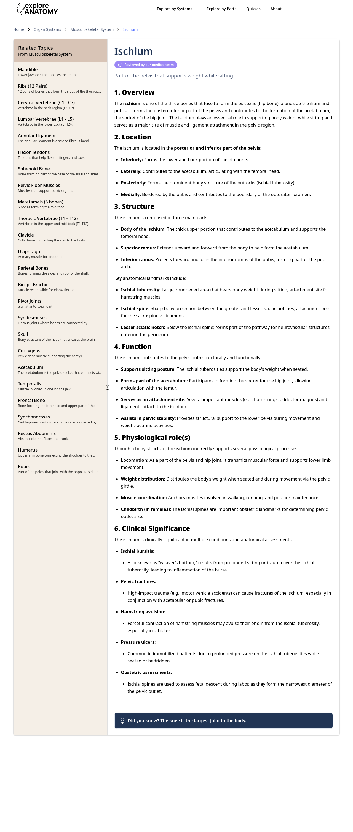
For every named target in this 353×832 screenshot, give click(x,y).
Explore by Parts (221, 8)
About (276, 8)
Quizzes (253, 8)
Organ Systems (47, 29)
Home (18, 29)
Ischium (130, 29)
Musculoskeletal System (92, 29)
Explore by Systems (177, 8)
